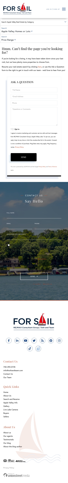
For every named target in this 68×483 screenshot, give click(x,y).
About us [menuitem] (7, 432)
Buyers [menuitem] (6, 413)
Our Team (7, 377)
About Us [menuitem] (7, 395)
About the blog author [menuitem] (12, 446)
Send (23, 157)
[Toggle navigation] (64, 9)
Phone (37, 223)
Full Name (10, 213)
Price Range (7, 39)
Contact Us (8, 374)
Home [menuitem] (5, 392)
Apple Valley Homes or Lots (15, 31)
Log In (49, 9)
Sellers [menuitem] (6, 416)
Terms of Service (52, 166)
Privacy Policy (19, 147)
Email (9, 223)
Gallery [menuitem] (6, 406)
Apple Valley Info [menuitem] (10, 402)
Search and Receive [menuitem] (11, 399)
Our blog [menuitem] (7, 443)
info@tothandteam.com (13, 370)
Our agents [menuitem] (8, 436)
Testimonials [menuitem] (8, 439)
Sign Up (56, 9)
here (39, 66)
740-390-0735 (9, 367)
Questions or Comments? (16, 234)
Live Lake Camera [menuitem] (10, 409)
